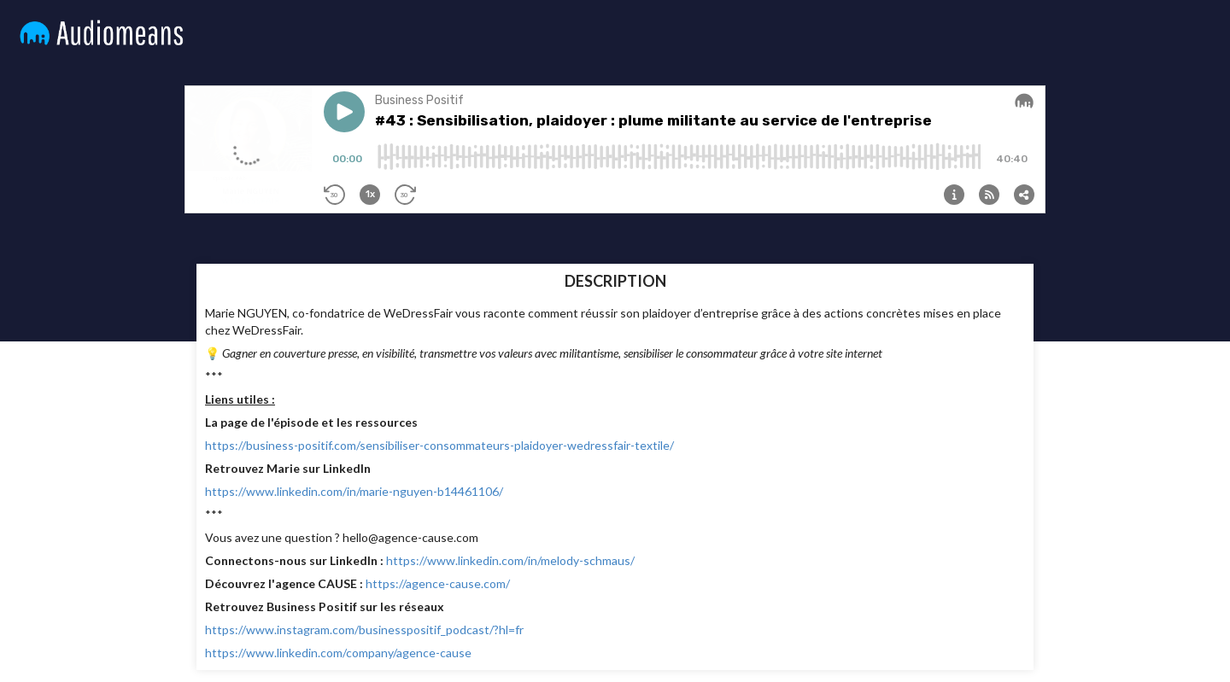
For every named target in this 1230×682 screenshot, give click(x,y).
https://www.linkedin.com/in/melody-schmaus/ (510, 560)
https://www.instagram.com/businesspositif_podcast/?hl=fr (364, 629)
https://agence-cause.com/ (438, 583)
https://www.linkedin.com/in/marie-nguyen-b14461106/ (354, 491)
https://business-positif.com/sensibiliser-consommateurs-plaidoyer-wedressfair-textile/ (439, 445)
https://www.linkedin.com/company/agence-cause (338, 652)
